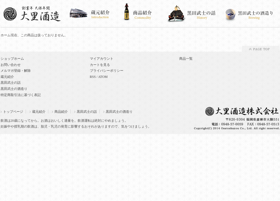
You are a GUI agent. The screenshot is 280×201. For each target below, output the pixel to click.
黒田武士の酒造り (14, 89)
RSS (93, 77)
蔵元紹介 (7, 77)
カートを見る (100, 65)
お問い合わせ (11, 65)
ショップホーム (12, 59)
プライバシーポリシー (106, 71)
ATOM (103, 77)
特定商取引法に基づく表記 (21, 95)
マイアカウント (101, 59)
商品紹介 (60, 112)
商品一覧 (186, 59)
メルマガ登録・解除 (16, 71)
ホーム (6, 35)
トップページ (12, 112)
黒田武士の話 (11, 83)
